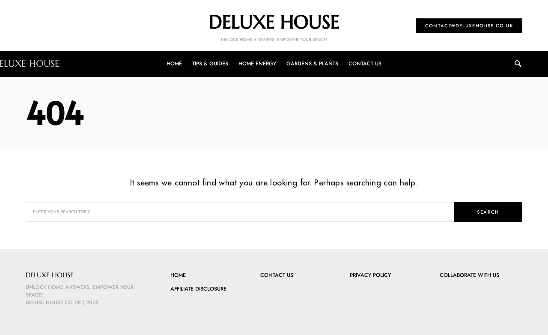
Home (178, 275)
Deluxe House (273, 22)
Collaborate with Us (469, 275)
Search (488, 212)
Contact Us (276, 275)
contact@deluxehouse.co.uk (469, 25)
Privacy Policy (370, 275)
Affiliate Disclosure (198, 289)
